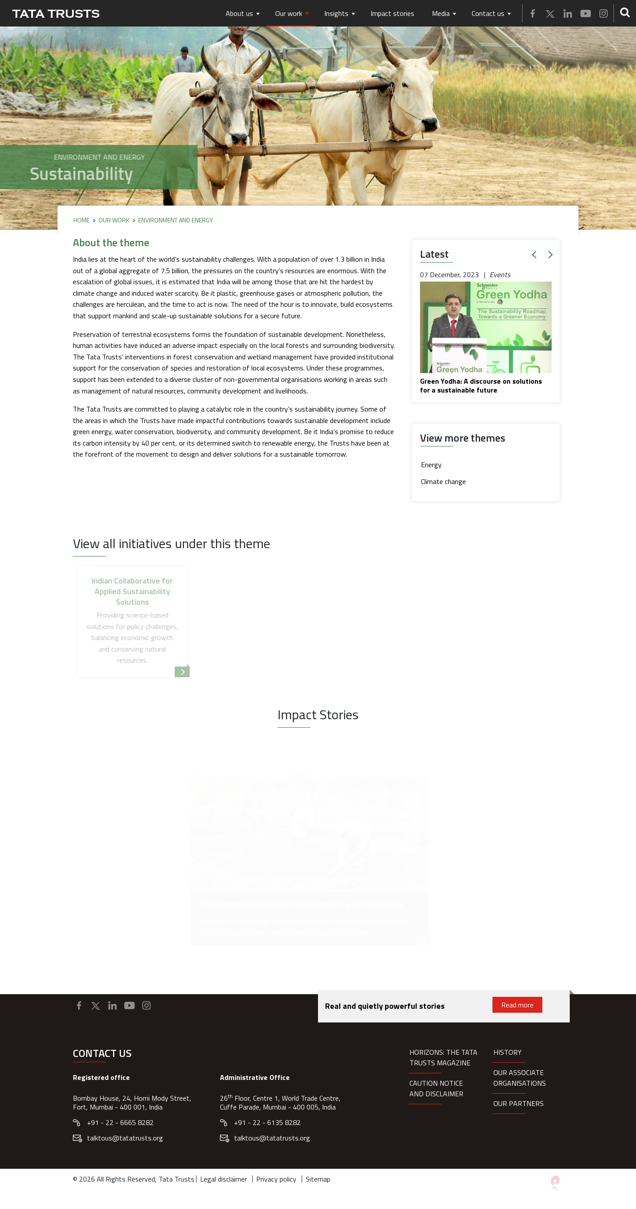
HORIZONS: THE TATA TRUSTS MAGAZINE (443, 1057)
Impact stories (392, 13)
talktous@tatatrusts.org (125, 1138)
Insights (336, 13)
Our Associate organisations (519, 1077)
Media (441, 13)
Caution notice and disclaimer (436, 1088)
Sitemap (318, 1178)
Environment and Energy (175, 220)
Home (81, 220)
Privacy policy (276, 1178)
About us (239, 13)
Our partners (518, 1103)
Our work (288, 13)
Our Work (113, 220)
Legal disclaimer (223, 1178)
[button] (536, 254)
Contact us (488, 13)
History (507, 1052)
